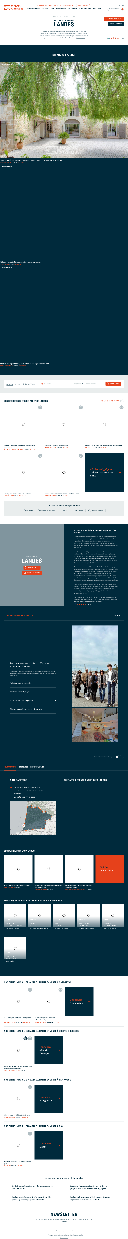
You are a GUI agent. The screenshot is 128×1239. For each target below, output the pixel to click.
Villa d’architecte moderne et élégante (17, 885)
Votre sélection (116, 9)
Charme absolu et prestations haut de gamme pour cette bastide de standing (31, 160)
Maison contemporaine (47, 510)
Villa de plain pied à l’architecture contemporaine (20, 262)
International (42, 5)
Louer (52, 9)
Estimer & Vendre (33, 9)
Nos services (61, 9)
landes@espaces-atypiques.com (25, 797)
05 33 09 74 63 (19, 794)
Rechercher (114, 384)
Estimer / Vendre (29, 384)
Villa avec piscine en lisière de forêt (56, 445)
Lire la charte (64, 1238)
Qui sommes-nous (85, 9)
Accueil (55, 17)
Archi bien (29, 510)
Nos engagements (55, 5)
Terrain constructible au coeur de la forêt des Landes (62, 494)
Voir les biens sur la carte (110, 401)
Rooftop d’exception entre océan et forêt (17, 494)
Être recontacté (84, 5)
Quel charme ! (79, 510)
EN (123, 5)
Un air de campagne (97, 510)
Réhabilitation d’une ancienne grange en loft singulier (103, 445)
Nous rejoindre (68, 5)
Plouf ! (65, 510)
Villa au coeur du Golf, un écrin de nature (17, 1115)
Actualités (97, 9)
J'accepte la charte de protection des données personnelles (66, 1235)
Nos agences (72, 9)
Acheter (45, 9)
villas (78, 552)
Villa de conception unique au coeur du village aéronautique (24, 363)
